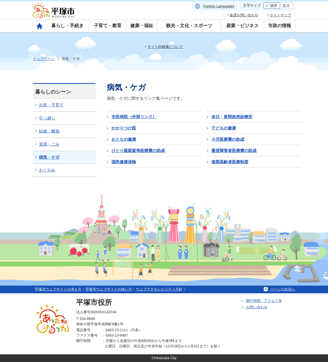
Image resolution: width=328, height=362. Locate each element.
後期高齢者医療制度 (229, 162)
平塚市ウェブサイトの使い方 (108, 289)
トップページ (43, 59)
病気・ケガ (49, 157)
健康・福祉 (141, 25)
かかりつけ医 (123, 128)
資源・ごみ (49, 144)
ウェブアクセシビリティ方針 (159, 289)
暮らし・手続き (67, 25)
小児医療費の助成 (227, 139)
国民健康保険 (123, 162)
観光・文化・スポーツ (189, 25)
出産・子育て (51, 105)
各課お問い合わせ (244, 15)
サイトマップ (280, 15)
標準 (273, 6)
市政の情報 (279, 25)
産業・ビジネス (242, 25)
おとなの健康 (123, 139)
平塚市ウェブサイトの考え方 (58, 289)
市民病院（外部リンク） (134, 117)
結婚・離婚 (49, 131)
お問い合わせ (257, 307)
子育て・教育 (107, 25)
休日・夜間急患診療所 (231, 117)
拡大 (286, 6)
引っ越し (47, 118)
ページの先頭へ (282, 289)
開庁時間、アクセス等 (264, 301)
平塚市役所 (94, 302)
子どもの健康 (223, 128)
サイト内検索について (165, 47)
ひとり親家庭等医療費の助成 (138, 150)
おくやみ (47, 170)
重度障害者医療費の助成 (234, 150)
